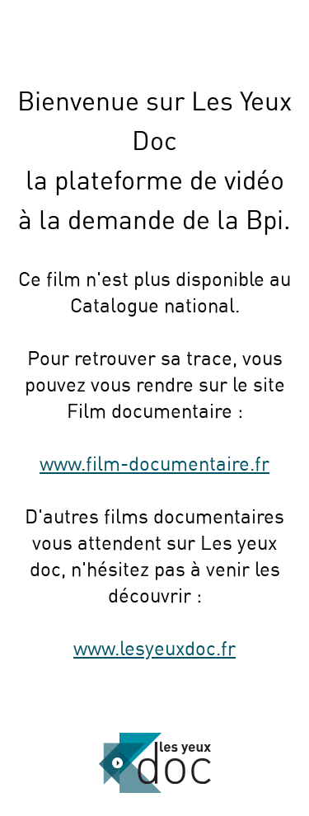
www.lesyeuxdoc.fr (154, 649)
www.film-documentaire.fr (154, 465)
